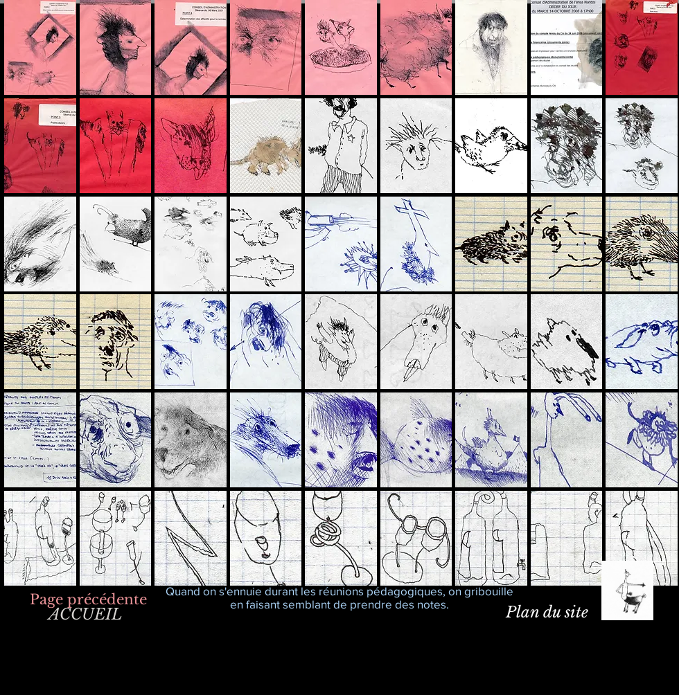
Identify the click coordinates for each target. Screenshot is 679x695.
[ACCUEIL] (85, 615)
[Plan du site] (547, 613)
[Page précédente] (88, 599)
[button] (40, 47)
